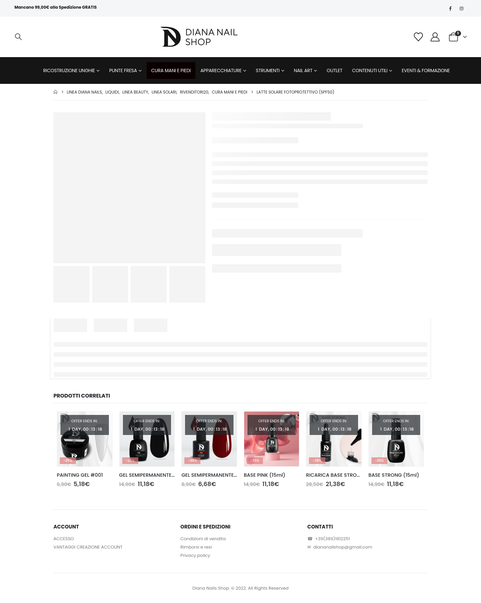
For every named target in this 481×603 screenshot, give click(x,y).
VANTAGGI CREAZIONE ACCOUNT (87, 547)
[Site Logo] (199, 37)
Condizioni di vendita (203, 539)
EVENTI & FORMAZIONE (426, 70)
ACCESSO (63, 539)
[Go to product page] (84, 439)
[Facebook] (450, 8)
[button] (18, 37)
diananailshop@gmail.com (342, 547)
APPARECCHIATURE (221, 70)
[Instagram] (461, 8)
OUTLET (334, 70)
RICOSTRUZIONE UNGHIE (69, 70)
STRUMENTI (268, 70)
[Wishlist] (418, 36)
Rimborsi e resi (196, 547)
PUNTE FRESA (123, 70)
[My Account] (435, 36)
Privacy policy (195, 555)
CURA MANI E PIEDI (171, 70)
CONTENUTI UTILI (369, 70)
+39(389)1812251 (332, 539)
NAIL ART (303, 70)
